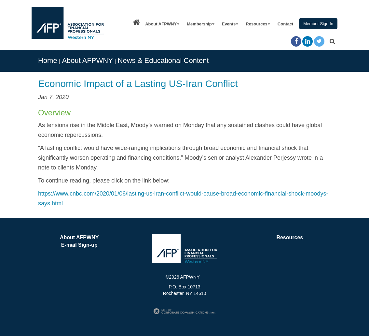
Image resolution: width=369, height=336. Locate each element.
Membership (200, 24)
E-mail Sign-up (79, 245)
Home (47, 60)
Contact (285, 24)
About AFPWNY (162, 24)
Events (230, 24)
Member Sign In (318, 23)
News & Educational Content (163, 60)
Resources (258, 24)
